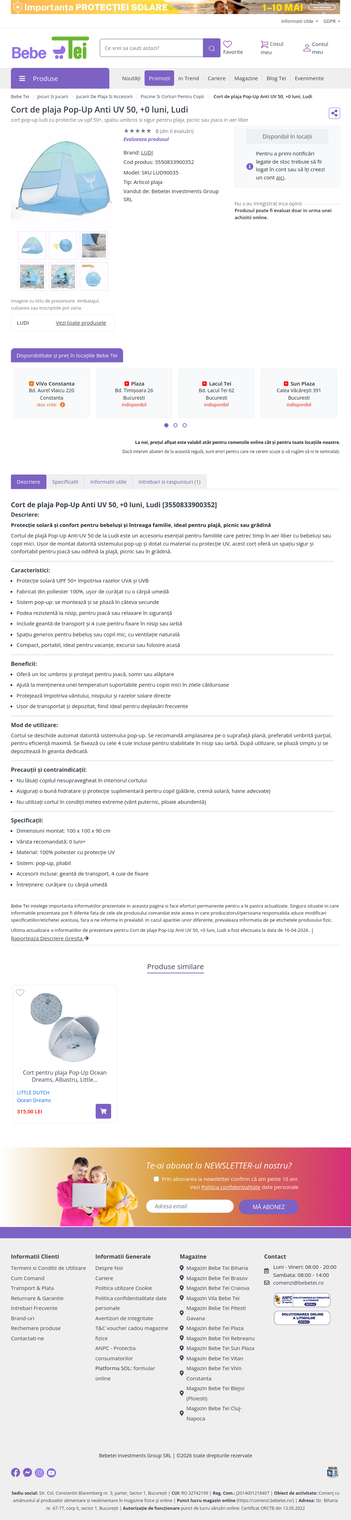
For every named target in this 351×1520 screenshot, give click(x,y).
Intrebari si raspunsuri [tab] (169, 481)
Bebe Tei (20, 96)
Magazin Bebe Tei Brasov (214, 1277)
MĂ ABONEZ (269, 1207)
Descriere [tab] (28, 481)
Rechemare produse (35, 1327)
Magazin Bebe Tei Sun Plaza (217, 1348)
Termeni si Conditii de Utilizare (48, 1267)
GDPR (330, 21)
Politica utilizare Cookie (123, 1287)
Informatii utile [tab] (108, 481)
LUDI (147, 152)
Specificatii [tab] (65, 481)
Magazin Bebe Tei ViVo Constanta (211, 1373)
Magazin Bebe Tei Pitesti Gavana (213, 1313)
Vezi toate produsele (81, 322)
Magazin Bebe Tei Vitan (211, 1358)
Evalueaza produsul (146, 139)
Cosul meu (272, 46)
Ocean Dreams (34, 1100)
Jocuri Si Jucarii (52, 96)
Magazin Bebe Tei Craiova (214, 1287)
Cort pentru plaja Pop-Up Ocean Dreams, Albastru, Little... (65, 1076)
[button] (166, 425)
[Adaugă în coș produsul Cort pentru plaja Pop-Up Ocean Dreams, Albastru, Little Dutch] (103, 1111)
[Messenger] (27, 1472)
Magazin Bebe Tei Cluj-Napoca (211, 1413)
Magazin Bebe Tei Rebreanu (217, 1338)
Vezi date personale (244, 1186)
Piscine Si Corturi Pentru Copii (172, 96)
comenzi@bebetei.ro (298, 1282)
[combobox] (151, 48)
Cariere (104, 1277)
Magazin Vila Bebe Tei (210, 1298)
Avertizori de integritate (124, 1318)
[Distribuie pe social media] (334, 113)
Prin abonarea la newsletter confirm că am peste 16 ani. (230, 1178)
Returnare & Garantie (37, 1298)
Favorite (233, 48)
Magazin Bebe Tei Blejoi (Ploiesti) (212, 1393)
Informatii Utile (297, 21)
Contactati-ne (27, 1338)
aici (280, 177)
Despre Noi (109, 1267)
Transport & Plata (32, 1287)
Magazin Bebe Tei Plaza (212, 1327)
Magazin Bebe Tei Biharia (214, 1267)
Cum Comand (28, 1277)
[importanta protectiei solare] (175, 7)
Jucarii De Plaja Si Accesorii (104, 96)
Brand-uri (22, 1318)
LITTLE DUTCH (33, 1092)
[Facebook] (15, 1472)
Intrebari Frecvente (34, 1307)
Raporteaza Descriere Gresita (50, 938)
